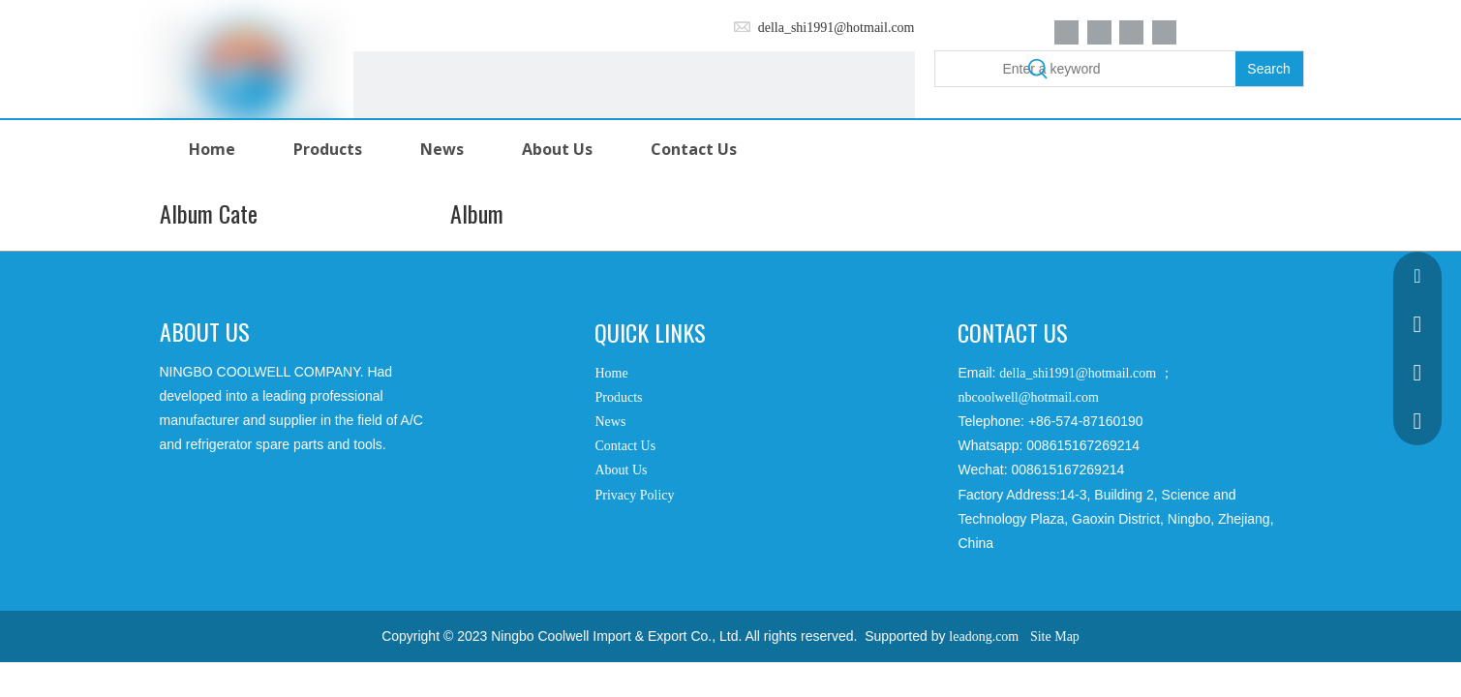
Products (618, 397)
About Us (620, 470)
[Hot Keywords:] (1269, 68)
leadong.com (984, 636)
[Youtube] (1164, 32)
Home (610, 373)
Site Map (1055, 636)
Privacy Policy (634, 495)
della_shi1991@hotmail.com (836, 27)
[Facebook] (1066, 32)
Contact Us (624, 446)
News (609, 421)
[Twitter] (1131, 32)
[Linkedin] (1099, 32)
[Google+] (202, 509)
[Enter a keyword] (1085, 68)
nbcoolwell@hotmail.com (1028, 397)
